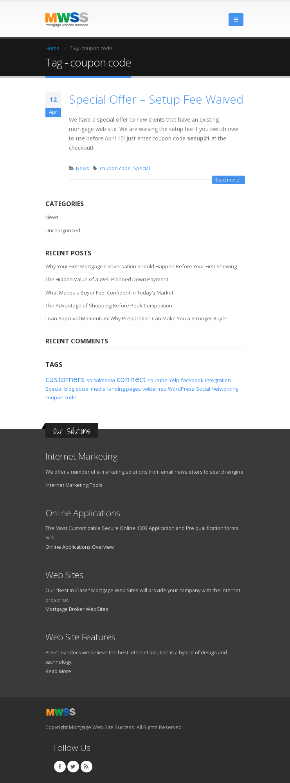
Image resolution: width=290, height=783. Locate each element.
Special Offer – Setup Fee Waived (156, 99)
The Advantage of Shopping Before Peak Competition (108, 305)
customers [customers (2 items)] (65, 379)
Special (141, 168)
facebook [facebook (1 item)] (192, 380)
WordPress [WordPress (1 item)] (181, 388)
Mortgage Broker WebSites (76, 609)
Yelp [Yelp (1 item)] (174, 380)
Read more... (228, 179)
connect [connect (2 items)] (131, 379)
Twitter (73, 766)
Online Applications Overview (79, 547)
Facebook (60, 766)
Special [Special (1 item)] (54, 388)
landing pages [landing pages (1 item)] (124, 388)
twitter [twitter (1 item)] (149, 388)
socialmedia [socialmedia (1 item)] (100, 380)
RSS (86, 766)
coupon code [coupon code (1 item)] (60, 397)
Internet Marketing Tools (74, 485)
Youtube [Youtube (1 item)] (158, 380)
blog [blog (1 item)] (69, 388)
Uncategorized (62, 230)
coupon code (115, 168)
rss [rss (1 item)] (162, 388)
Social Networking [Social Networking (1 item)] (217, 388)
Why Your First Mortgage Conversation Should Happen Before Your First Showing (141, 266)
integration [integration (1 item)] (218, 380)
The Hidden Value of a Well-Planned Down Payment (106, 279)
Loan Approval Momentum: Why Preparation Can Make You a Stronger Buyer (136, 318)
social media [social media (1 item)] (91, 388)
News (82, 168)
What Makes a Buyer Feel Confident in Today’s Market (109, 292)
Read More (58, 671)
